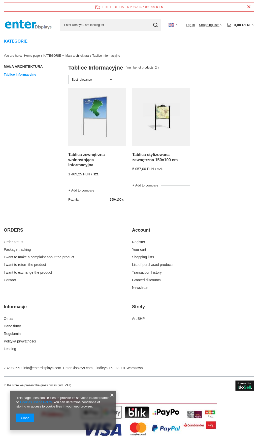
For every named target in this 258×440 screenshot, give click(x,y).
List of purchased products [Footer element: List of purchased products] (152, 265)
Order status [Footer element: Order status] (13, 242)
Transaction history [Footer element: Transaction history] (147, 272)
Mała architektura (77, 55)
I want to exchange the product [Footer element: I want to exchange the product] (28, 272)
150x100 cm (118, 199)
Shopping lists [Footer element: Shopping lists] (143, 257)
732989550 (12, 368)
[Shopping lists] (210, 25)
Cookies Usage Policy (35, 402)
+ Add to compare (81, 190)
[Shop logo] (28, 25)
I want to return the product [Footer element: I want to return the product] (25, 265)
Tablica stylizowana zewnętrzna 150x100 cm (155, 157)
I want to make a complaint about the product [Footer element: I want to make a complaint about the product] (39, 257)
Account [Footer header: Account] (141, 230)
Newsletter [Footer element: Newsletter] (140, 288)
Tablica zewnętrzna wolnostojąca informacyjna (86, 159)
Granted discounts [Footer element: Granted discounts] (146, 280)
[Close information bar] (248, 7)
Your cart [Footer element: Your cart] (139, 249)
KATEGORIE (15, 41)
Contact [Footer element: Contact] (10, 280)
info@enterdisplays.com (42, 368)
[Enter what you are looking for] (110, 25)
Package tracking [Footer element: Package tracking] (17, 249)
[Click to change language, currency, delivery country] (173, 25)
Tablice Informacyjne (20, 74)
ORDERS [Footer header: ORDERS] (13, 230)
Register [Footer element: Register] (138, 242)
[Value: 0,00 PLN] (240, 25)
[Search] (155, 25)
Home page (32, 55)
